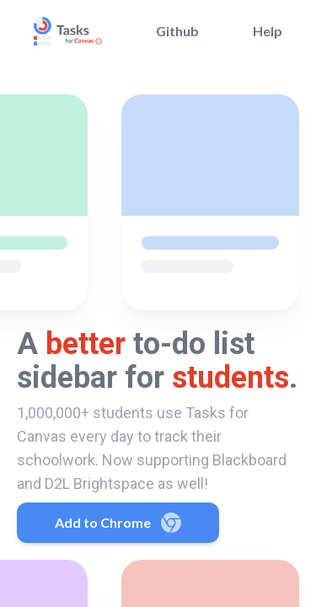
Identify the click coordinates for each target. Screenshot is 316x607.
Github (177, 31)
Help (267, 31)
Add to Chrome (118, 523)
